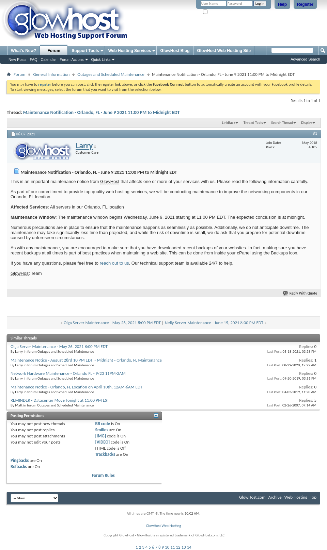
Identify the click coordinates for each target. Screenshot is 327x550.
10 (167, 547)
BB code (102, 423)
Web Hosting (295, 497)
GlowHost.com (252, 497)
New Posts (18, 59)
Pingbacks (20, 460)
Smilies (101, 429)
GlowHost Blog (174, 50)
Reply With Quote (300, 293)
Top (313, 497)
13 (184, 547)
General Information (51, 74)
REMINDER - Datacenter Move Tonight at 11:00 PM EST (60, 400)
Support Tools (85, 50)
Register (305, 4)
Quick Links (101, 59)
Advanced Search (305, 59)
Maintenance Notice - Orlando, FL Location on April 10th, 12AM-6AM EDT (76, 386)
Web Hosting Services (129, 50)
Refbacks (19, 466)
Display (306, 122)
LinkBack (228, 122)
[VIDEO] (102, 442)
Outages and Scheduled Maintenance (110, 74)
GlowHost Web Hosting (163, 525)
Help (282, 4)
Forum (54, 50)
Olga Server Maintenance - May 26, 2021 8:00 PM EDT (112, 322)
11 (172, 547)
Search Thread (282, 122)
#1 (315, 133)
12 (178, 547)
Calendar (48, 59)
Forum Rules (103, 475)
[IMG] (100, 435)
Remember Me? (218, 12)
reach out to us (114, 263)
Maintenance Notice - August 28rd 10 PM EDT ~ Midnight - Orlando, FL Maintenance (86, 360)
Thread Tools (253, 122)
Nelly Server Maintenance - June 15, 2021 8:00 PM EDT (214, 322)
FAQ (33, 59)
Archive (274, 497)
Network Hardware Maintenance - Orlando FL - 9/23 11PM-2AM (68, 373)
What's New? (23, 50)
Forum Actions (71, 59)
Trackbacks (105, 454)
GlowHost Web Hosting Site (224, 50)
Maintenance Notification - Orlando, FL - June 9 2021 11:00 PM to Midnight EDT (101, 112)
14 (189, 547)
